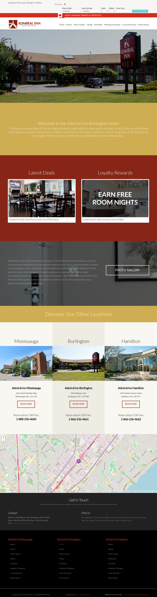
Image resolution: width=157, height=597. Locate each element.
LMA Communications (82, 594)
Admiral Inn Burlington (78, 389)
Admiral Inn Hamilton (131, 389)
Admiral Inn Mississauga (26, 388)
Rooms (13, 549)
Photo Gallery (127, 270)
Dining (13, 559)
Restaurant (112, 559)
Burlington (30, 3)
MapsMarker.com (116, 492)
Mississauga (21, 3)
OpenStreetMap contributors (144, 492)
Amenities (14, 563)
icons (128, 492)
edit (155, 492)
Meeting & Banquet (18, 568)
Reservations (15, 578)
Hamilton (38, 3)
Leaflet (124, 492)
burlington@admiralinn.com (23, 523)
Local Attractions (16, 573)
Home (13, 544)
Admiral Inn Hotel (20, 24)
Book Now (26, 404)
